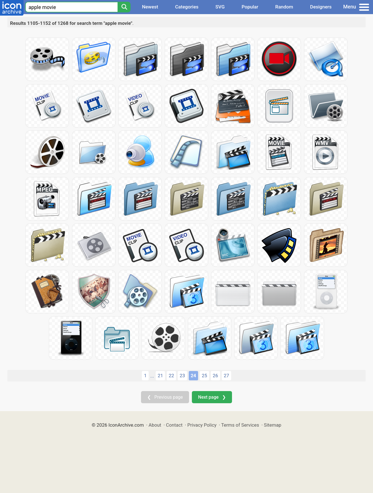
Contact (174, 425)
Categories (187, 7)
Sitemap (272, 425)
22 (171, 375)
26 (215, 375)
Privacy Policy (201, 425)
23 (182, 375)
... (152, 376)
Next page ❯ (211, 397)
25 (204, 375)
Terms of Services (240, 425)
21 (160, 375)
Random (284, 7)
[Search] (124, 7)
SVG (220, 7)
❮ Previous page (165, 397)
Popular (250, 7)
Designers (320, 7)
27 (226, 375)
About (155, 425)
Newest (150, 7)
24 (193, 375)
